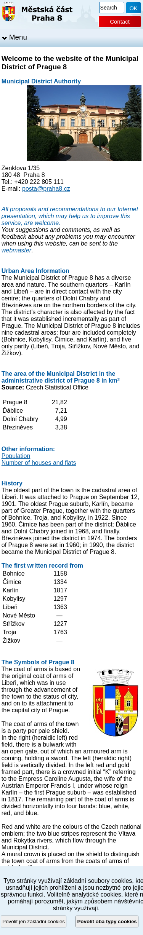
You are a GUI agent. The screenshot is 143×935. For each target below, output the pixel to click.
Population (16, 456)
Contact (120, 21)
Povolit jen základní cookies (33, 921)
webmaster (16, 250)
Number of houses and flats (39, 463)
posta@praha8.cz (46, 188)
